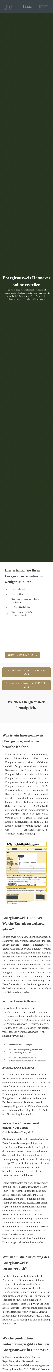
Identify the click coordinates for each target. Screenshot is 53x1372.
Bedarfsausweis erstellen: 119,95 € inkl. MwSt (26, 672)
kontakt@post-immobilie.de (46, 7)
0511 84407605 (43, 6)
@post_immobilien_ (44, 5)
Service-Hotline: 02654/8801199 (22, 655)
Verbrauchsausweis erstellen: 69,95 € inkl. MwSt (26, 685)
